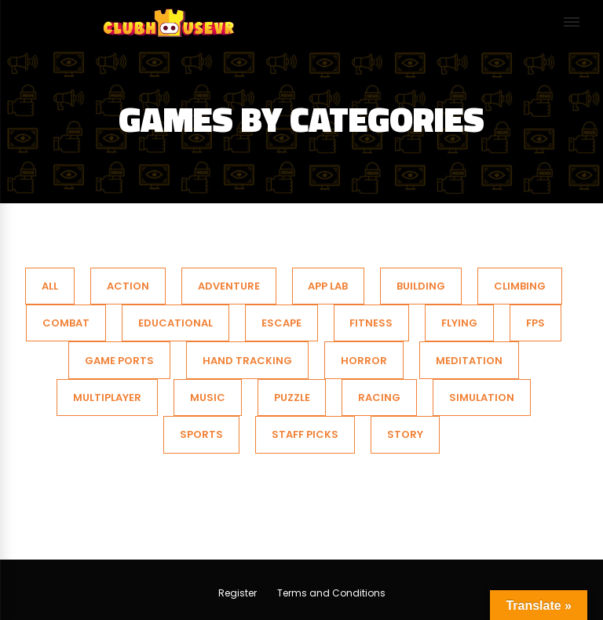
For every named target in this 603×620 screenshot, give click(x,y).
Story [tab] (405, 434)
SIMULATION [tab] (481, 397)
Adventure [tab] (229, 286)
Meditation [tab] (469, 360)
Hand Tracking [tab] (247, 360)
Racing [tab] (379, 397)
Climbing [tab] (520, 286)
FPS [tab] (535, 322)
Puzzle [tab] (292, 397)
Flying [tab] (459, 322)
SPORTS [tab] (201, 434)
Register (237, 593)
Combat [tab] (66, 322)
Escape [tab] (281, 322)
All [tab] (50, 286)
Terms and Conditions (331, 593)
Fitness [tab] (371, 322)
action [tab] (128, 286)
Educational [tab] (175, 322)
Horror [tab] (364, 360)
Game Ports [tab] (119, 360)
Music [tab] (207, 397)
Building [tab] (421, 286)
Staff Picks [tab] (305, 434)
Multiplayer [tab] (107, 397)
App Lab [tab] (328, 286)
